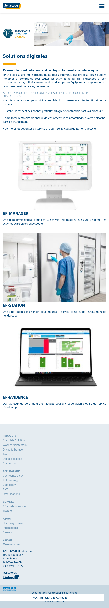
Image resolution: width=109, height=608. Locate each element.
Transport (8, 454)
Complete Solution (14, 440)
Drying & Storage (13, 449)
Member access (11, 544)
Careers (7, 532)
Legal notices (39, 593)
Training (7, 510)
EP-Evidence (15, 397)
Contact (7, 540)
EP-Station (14, 306)
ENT (5, 489)
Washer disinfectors (15, 445)
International (10, 527)
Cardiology (9, 484)
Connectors (10, 463)
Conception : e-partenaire (62, 593)
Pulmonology (11, 480)
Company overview (14, 523)
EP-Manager (15, 214)
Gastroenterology (13, 475)
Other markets (11, 494)
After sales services (14, 506)
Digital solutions (12, 458)
